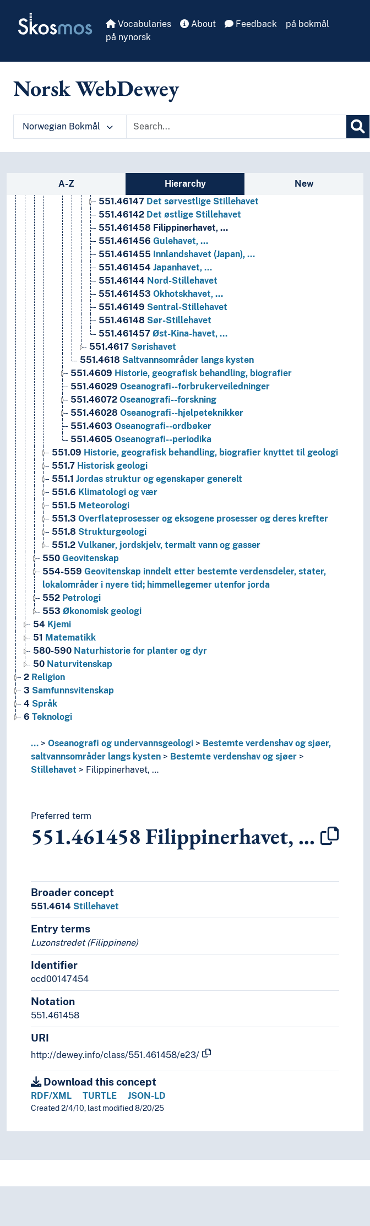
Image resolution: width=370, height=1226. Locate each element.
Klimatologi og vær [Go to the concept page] (104, 492)
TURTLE (100, 1096)
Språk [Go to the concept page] (40, 703)
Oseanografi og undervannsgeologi (120, 743)
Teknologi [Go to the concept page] (48, 717)
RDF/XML (51, 1096)
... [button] (35, 743)
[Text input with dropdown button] (236, 127)
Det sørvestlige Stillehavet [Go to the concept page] (179, 201)
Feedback (251, 24)
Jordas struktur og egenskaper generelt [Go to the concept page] (147, 479)
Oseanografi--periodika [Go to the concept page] (140, 439)
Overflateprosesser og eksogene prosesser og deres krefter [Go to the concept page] (190, 518)
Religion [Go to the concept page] (44, 677)
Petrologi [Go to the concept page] (71, 598)
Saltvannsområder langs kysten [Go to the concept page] (167, 360)
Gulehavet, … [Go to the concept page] (153, 241)
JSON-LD (147, 1096)
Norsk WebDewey (96, 88)
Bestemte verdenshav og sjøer (233, 756)
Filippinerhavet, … (122, 769)
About (198, 24)
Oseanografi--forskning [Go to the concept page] (143, 399)
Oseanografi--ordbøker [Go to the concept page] (140, 426)
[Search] (358, 127)
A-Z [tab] (66, 183)
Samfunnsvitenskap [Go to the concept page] (69, 690)
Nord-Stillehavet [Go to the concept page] (158, 280)
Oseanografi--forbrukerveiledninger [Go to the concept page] (170, 386)
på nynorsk (128, 37)
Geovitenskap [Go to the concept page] (80, 558)
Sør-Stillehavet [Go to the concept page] (155, 320)
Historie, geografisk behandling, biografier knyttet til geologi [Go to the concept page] (195, 452)
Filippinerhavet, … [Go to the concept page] (163, 228)
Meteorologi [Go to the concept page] (90, 505)
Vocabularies (138, 24)
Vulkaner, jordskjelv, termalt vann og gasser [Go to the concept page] (156, 545)
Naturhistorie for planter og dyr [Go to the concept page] (120, 650)
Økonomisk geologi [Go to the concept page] (92, 611)
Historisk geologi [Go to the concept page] (100, 465)
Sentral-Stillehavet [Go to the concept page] (163, 307)
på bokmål (307, 24)
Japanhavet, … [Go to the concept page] (155, 267)
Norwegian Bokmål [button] (68, 126)
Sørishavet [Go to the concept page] (132, 346)
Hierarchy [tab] (185, 183)
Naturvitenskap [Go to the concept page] (72, 664)
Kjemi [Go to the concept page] (52, 624)
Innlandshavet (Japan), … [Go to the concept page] (177, 254)
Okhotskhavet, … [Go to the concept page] (161, 294)
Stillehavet (54, 769)
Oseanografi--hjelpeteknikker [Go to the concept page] (156, 413)
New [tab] (304, 183)
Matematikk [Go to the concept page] (64, 637)
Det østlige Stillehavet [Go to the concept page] (170, 214)
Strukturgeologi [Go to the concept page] (99, 532)
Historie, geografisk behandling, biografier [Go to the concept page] (181, 373)
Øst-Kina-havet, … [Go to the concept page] (163, 333)
